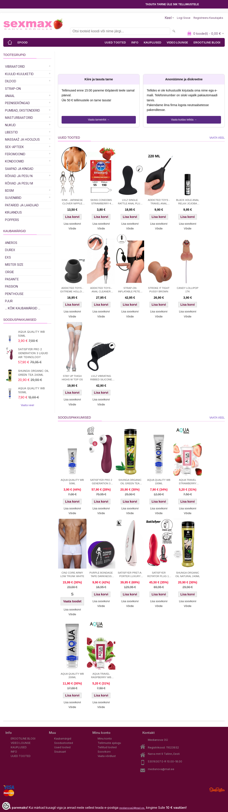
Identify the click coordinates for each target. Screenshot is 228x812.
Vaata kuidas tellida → (184, 119)
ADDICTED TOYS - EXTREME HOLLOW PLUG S (72, 290)
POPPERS (12, 220)
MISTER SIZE (14, 264)
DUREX (10, 250)
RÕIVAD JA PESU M (19, 183)
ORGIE (9, 272)
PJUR (9, 301)
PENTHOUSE (14, 294)
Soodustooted (63, 743)
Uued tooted (62, 747)
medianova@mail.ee (161, 769)
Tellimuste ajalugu (109, 743)
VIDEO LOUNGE (177, 42)
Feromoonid (15, 154)
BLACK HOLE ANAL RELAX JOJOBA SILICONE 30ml (187, 202)
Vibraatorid (15, 66)
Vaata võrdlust (107, 756)
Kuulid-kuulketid (19, 74)
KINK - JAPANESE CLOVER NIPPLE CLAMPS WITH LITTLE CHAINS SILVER (72, 202)
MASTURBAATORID (19, 117)
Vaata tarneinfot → (98, 119)
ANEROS (11, 243)
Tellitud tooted (107, 747)
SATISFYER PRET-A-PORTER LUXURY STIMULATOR (130, 574)
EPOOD (22, 42)
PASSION (11, 286)
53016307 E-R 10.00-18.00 (165, 761)
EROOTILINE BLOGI (206, 42)
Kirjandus (13, 212)
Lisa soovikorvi (72, 223)
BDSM (9, 190)
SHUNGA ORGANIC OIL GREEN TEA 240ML (33, 372)
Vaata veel (27, 405)
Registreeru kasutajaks (208, 17)
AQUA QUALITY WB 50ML (31, 333)
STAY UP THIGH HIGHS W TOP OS (72, 378)
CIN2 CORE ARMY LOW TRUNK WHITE (72, 574)
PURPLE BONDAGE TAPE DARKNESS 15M (101, 574)
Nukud (10, 125)
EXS (8, 257)
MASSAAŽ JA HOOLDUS (22, 139)
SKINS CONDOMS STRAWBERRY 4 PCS (101, 202)
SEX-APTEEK (14, 147)
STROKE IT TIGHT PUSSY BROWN (158, 290)
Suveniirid (13, 198)
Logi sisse (183, 17)
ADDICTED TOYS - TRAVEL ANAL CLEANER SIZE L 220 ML (159, 202)
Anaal (10, 96)
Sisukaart (60, 751)
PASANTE (12, 279)
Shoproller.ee (217, 790)
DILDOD (10, 81)
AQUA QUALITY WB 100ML (31, 390)
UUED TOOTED (115, 42)
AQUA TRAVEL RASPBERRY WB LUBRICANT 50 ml (101, 675)
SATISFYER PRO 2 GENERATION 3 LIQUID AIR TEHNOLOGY (33, 353)
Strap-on (13, 88)
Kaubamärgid (62, 738)
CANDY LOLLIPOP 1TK (188, 290)
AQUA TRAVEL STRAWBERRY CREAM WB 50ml (187, 482)
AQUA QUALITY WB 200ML (72, 675)
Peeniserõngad (17, 103)
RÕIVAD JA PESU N (19, 176)
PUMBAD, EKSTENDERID (22, 110)
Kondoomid (14, 161)
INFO (134, 42)
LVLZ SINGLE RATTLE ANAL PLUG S (130, 202)
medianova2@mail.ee (131, 807)
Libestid (11, 132)
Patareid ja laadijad (22, 205)
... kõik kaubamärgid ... (22, 308)
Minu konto (105, 738)
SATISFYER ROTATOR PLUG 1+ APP (158, 574)
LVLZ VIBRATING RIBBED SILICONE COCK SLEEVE (101, 378)
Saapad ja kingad (19, 169)
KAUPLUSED (152, 42)
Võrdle (72, 228)
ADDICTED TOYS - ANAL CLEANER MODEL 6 (101, 290)
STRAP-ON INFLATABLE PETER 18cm (130, 290)
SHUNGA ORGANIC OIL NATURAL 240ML (187, 574)
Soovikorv (104, 751)
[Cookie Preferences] (6, 806)
